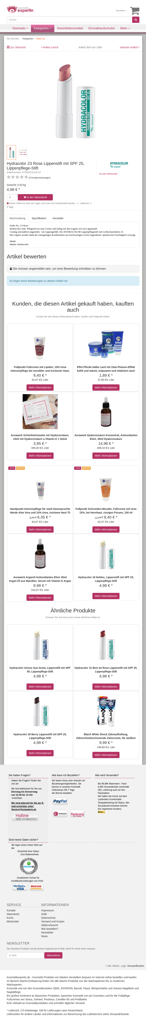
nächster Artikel (129, 47)
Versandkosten (135, 965)
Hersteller (58, 218)
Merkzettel (13, 921)
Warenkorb (13, 914)
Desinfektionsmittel (70, 28)
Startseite (20, 28)
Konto (10, 917)
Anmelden (121, 10)
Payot (86, 988)
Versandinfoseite (119, 1014)
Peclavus (49, 999)
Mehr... (101, 812)
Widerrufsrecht (49, 925)
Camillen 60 (62, 999)
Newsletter (47, 932)
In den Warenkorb (35, 197)
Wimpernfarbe (99, 988)
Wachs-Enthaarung (31, 980)
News (44, 936)
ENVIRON (67, 988)
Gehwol (38, 999)
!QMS (56, 988)
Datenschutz (32, 854)
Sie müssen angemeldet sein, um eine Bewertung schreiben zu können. (60, 268)
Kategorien (43, 28)
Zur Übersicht (18, 47)
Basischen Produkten (47, 995)
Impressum (47, 910)
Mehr (125, 28)
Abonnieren (53, 955)
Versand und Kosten (52, 921)
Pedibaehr (81, 999)
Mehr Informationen (40, 387)
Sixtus (28, 999)
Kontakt (11, 910)
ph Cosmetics (97, 995)
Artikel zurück (50, 47)
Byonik (78, 988)
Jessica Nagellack (123, 988)
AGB (44, 914)
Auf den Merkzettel (108, 174)
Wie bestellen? (49, 928)
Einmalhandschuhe (102, 28)
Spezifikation (39, 218)
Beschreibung (18, 218)
